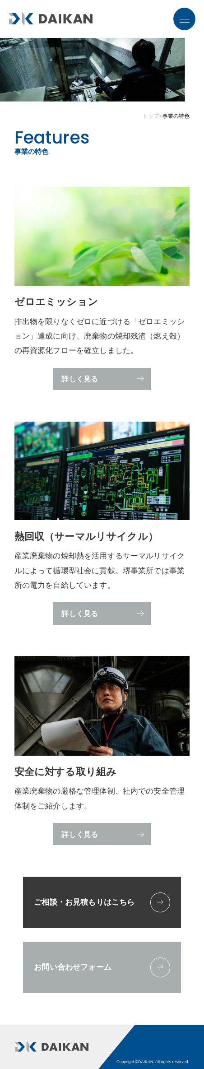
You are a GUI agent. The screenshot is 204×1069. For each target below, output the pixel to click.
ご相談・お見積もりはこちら (102, 902)
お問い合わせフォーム (102, 967)
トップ (151, 116)
